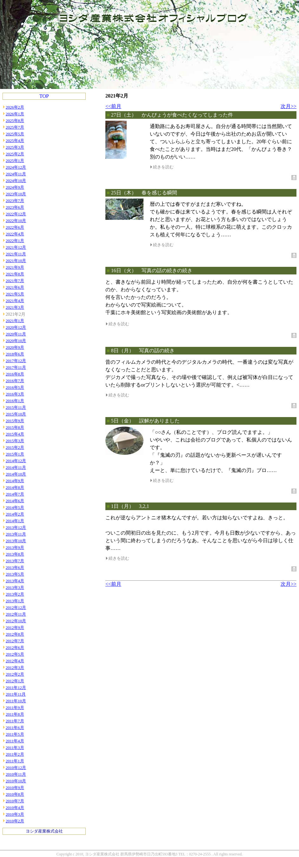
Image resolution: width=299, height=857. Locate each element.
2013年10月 (16, 541)
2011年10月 (16, 701)
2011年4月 (15, 741)
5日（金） (122, 420)
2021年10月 (16, 261)
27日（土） (123, 115)
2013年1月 (15, 601)
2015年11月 (16, 407)
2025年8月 (15, 120)
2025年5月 (15, 134)
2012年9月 (15, 627)
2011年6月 (15, 727)
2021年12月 (16, 247)
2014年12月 (16, 461)
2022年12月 (16, 214)
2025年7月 (15, 127)
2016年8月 (15, 374)
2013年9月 (15, 547)
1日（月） (122, 506)
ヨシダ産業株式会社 (44, 831)
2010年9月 (15, 788)
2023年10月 (16, 194)
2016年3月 (15, 394)
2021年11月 (16, 254)
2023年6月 (15, 207)
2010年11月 (16, 774)
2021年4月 (15, 301)
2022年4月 (15, 234)
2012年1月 (15, 681)
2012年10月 (16, 621)
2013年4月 (15, 581)
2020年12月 (16, 327)
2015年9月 (15, 421)
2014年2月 (15, 514)
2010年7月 (15, 801)
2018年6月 (15, 354)
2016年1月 (15, 401)
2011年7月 (15, 721)
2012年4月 (15, 661)
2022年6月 (15, 227)
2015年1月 (15, 454)
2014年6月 (15, 501)
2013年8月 (15, 554)
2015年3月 (15, 441)
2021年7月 (15, 281)
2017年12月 (16, 361)
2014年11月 (16, 467)
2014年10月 (16, 474)
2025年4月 (15, 140)
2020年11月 (16, 334)
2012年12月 (16, 607)
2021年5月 (15, 294)
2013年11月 (16, 534)
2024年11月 (16, 174)
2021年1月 (15, 321)
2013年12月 (16, 527)
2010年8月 (15, 794)
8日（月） (122, 350)
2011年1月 (15, 761)
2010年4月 (15, 808)
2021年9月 (15, 267)
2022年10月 (16, 221)
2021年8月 (15, 274)
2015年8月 (15, 427)
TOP (44, 96)
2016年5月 (15, 387)
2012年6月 (15, 647)
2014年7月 (15, 494)
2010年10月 (16, 781)
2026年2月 (15, 107)
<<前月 (113, 106)
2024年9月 (15, 187)
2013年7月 (15, 561)
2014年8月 (15, 487)
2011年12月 (16, 687)
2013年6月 (15, 567)
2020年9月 (15, 347)
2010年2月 (15, 821)
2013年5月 (15, 574)
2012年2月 (15, 674)
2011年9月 (15, 707)
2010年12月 (16, 768)
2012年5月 (15, 654)
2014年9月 (15, 481)
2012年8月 (15, 634)
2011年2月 (15, 754)
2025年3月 (15, 147)
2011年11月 (16, 694)
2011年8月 (15, 714)
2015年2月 (15, 447)
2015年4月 (15, 434)
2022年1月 (15, 241)
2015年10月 (16, 414)
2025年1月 (15, 161)
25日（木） (123, 192)
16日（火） (123, 270)
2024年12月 (16, 167)
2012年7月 (15, 641)
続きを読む (163, 167)
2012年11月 (16, 614)
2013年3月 (15, 587)
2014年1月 (15, 521)
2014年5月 (15, 507)
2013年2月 (15, 594)
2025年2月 (15, 154)
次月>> (288, 106)
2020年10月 (16, 341)
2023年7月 (15, 201)
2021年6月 (15, 287)
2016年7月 (15, 381)
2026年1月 (15, 114)
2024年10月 (16, 181)
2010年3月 (15, 814)
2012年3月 (15, 667)
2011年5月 (15, 734)
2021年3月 (15, 307)
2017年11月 (16, 367)
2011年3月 (15, 748)
